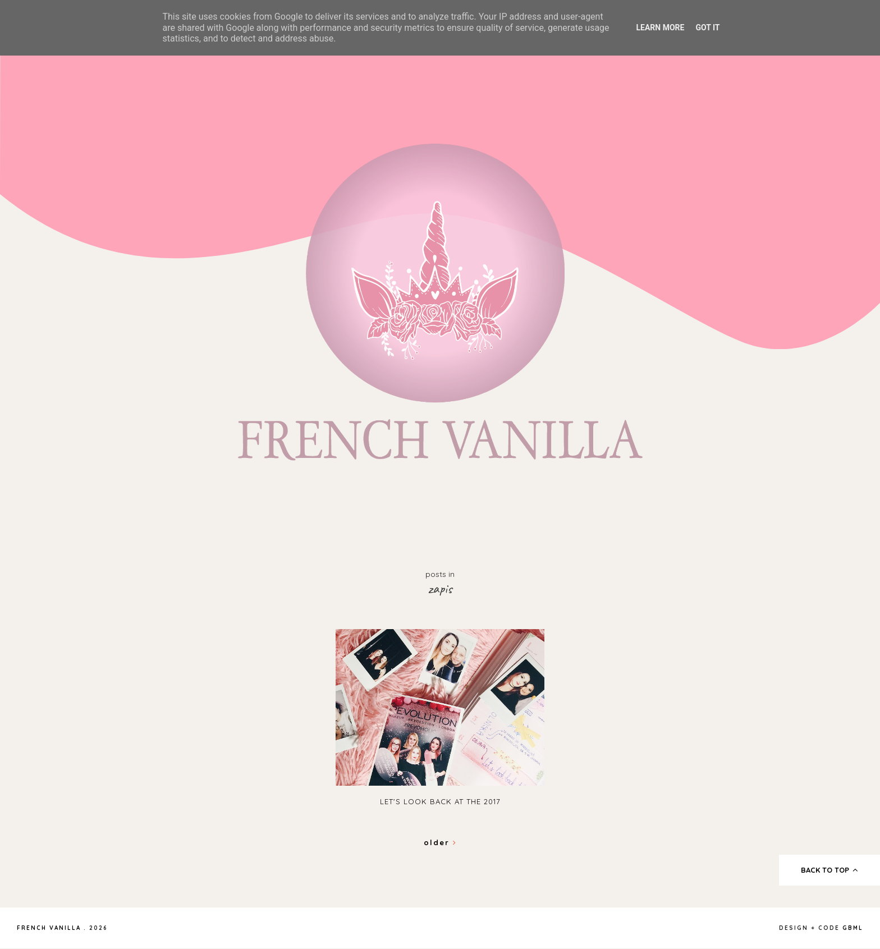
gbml (852, 928)
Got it (707, 27)
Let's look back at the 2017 (440, 801)
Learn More (660, 27)
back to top (830, 869)
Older (440, 842)
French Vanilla (49, 928)
